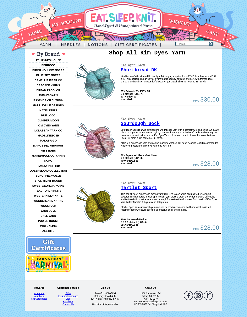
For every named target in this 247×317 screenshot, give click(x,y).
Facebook (68, 301)
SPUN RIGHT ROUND (48, 180)
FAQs (68, 293)
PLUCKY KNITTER (48, 165)
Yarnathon (39, 293)
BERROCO (48, 65)
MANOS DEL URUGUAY (48, 145)
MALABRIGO (48, 140)
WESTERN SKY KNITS (48, 195)
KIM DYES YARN (48, 125)
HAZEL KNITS (48, 110)
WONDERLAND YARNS (48, 200)
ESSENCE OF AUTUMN (48, 100)
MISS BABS (48, 150)
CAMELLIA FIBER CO (48, 80)
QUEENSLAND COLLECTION (48, 170)
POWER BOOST (48, 220)
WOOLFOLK (48, 205)
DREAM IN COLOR (48, 90)
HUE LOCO (48, 115)
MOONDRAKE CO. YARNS (48, 155)
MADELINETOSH (48, 135)
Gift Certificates (39, 299)
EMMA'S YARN (48, 95)
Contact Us (68, 304)
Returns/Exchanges (68, 296)
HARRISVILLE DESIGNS (48, 105)
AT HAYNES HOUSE (48, 60)
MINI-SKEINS (48, 225)
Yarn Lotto (39, 296)
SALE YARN (48, 215)
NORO (48, 160)
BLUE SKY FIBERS (48, 75)
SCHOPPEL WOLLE (48, 175)
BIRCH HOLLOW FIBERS (48, 70)
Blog (68, 299)
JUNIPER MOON (48, 120)
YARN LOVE (48, 210)
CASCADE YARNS (48, 85)
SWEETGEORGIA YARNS (48, 185)
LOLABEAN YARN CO (48, 130)
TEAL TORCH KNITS (48, 190)
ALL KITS (48, 230)
